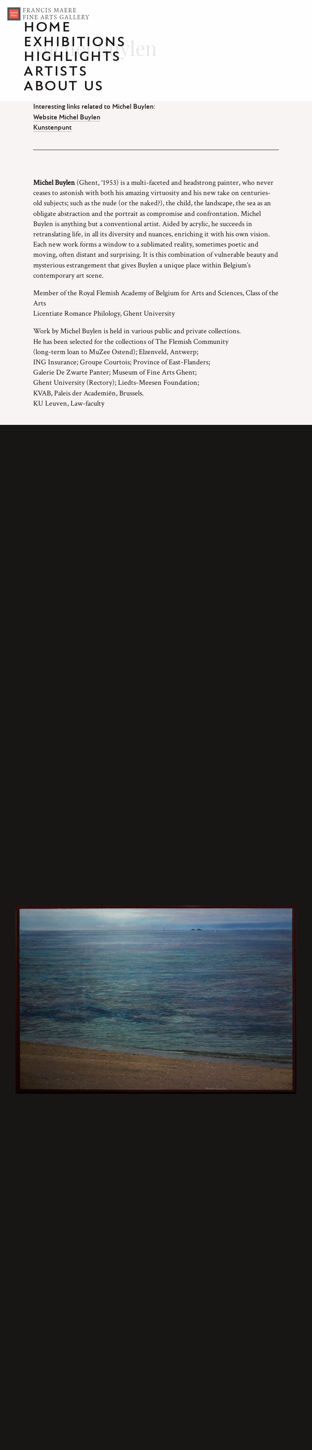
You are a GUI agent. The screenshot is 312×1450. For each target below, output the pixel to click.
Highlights (73, 57)
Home (47, 27)
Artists (56, 72)
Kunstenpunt (52, 127)
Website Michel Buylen (66, 117)
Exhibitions (75, 42)
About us (64, 86)
